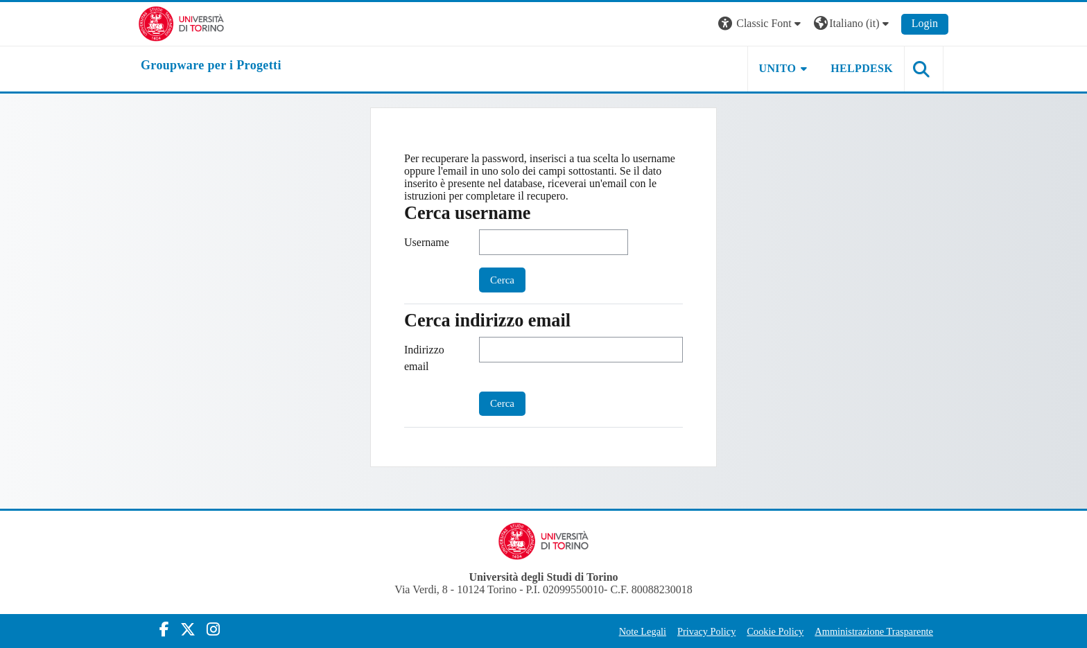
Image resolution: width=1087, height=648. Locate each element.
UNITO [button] (778, 68)
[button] (761, 24)
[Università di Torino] (181, 22)
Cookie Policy (775, 631)
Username (426, 242)
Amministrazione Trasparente (874, 631)
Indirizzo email (424, 358)
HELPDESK (862, 68)
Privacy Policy (706, 631)
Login (925, 23)
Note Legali (642, 631)
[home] (211, 65)
